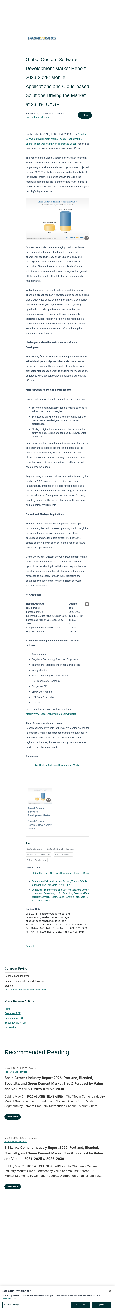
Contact (30, 946)
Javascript (10, 1027)
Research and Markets (37, 117)
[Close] (110, 1291)
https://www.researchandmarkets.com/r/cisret (51, 714)
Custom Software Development (60, 849)
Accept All (80, 1305)
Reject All (101, 1305)
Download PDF (13, 1013)
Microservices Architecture (38, 854)
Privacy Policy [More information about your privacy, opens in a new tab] (9, 1299)
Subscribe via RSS (14, 1018)
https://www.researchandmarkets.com (25, 989)
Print (7, 1008)
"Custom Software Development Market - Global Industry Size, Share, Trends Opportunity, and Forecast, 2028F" (56, 139)
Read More (12, 1117)
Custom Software (34, 849)
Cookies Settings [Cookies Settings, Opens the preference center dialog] (11, 1305)
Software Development (36, 860)
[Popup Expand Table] (87, 604)
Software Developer (63, 854)
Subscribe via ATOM (15, 1022)
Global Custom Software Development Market (56, 765)
